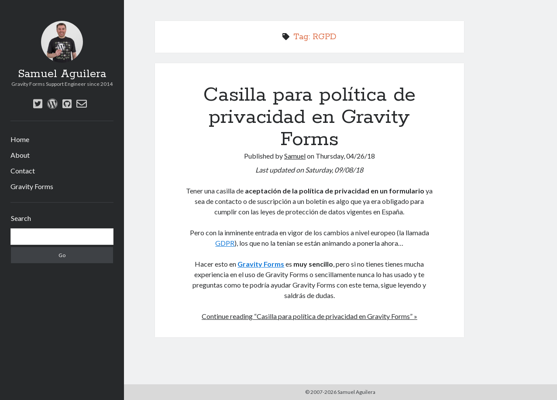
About (20, 155)
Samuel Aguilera (62, 74)
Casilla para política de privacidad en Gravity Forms (309, 117)
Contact (22, 170)
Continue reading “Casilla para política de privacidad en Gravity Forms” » (309, 316)
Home (19, 139)
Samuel (295, 156)
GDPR (224, 243)
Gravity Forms (31, 186)
